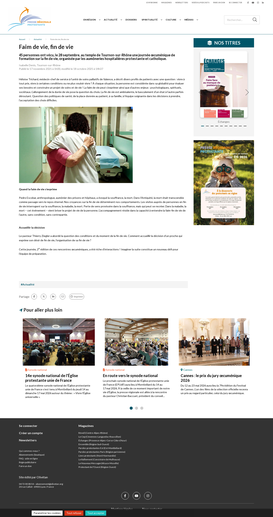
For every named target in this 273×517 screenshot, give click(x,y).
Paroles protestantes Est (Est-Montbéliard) (100, 448)
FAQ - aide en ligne (28, 458)
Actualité (110, 19)
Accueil (22, 39)
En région (89, 19)
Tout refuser (74, 513)
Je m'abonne (152, 3)
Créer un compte (31, 433)
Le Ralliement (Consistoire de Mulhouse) (99, 459)
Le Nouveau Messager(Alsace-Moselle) (98, 463)
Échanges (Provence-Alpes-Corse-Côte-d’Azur (102, 440)
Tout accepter (95, 513)
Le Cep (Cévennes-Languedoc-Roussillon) (99, 436)
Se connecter (235, 3)
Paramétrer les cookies (47, 513)
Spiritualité (150, 19)
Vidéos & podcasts (200, 3)
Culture (171, 19)
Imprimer (78, 296)
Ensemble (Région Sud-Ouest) (93, 444)
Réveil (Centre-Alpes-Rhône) (93, 432)
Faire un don (219, 3)
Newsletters (181, 3)
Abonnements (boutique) (32, 454)
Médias (188, 19)
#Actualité (27, 284)
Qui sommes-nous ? (29, 450)
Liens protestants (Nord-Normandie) (97, 455)
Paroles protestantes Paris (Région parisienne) (101, 451)
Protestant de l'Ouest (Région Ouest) (97, 467)
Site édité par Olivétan (33, 477)
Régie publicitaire (27, 462)
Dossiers (131, 19)
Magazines (166, 3)
